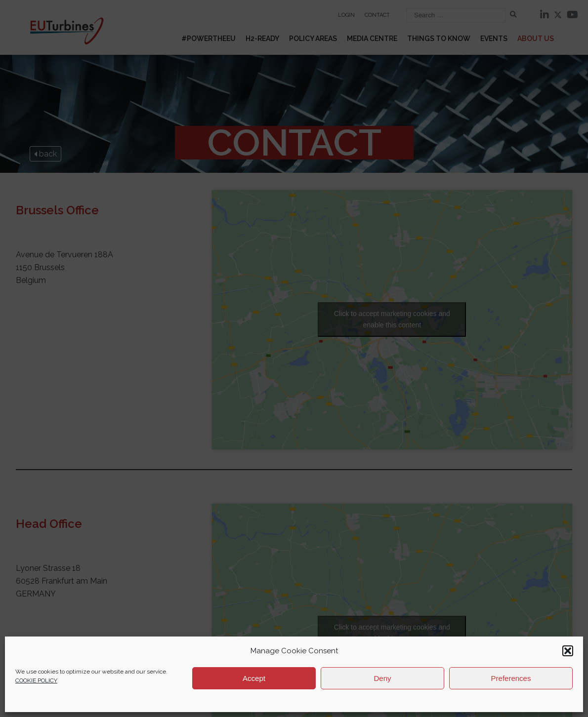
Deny (382, 678)
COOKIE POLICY (36, 680)
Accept (254, 678)
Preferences (511, 678)
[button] (568, 651)
